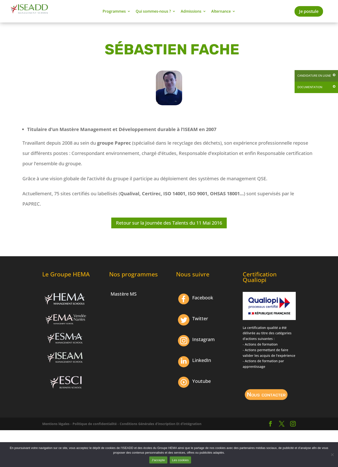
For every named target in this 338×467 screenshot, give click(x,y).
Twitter (200, 318)
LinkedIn (201, 360)
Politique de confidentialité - (96, 424)
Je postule (309, 11)
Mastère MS (124, 294)
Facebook (202, 297)
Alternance (221, 12)
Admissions (191, 12)
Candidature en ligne (314, 76)
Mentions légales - (57, 424)
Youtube (201, 381)
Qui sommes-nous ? (153, 12)
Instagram (203, 339)
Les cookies (180, 460)
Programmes (114, 12)
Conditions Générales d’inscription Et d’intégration (160, 424)
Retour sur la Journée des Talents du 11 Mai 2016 (169, 223)
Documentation (309, 87)
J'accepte (158, 460)
